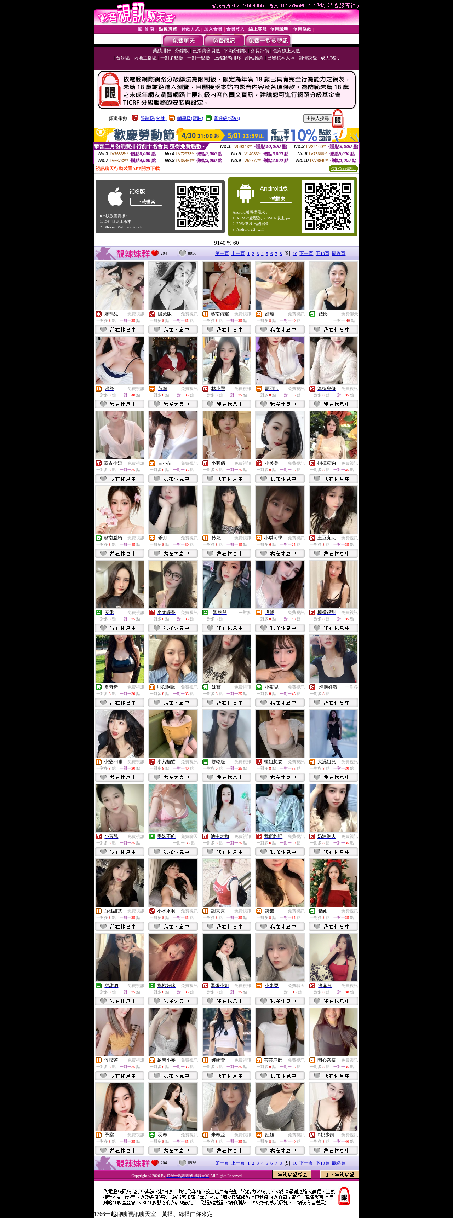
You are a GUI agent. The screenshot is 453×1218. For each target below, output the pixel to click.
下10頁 (322, 253)
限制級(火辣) (154, 118)
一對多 (245, 612)
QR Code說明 (343, 168)
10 (295, 253)
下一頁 (306, 253)
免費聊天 (349, 314)
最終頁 (338, 253)
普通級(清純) (227, 118)
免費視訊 (135, 314)
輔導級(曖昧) (190, 118)
